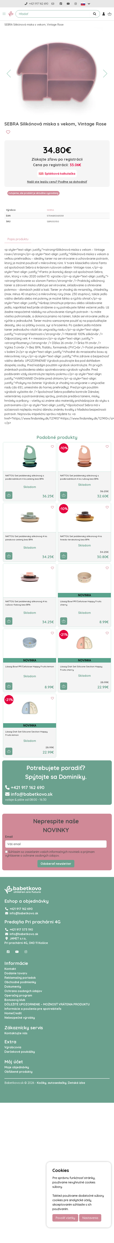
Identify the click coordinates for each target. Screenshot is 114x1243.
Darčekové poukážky (19, 1052)
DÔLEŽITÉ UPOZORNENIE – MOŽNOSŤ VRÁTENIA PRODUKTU (47, 1004)
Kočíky (41, 1083)
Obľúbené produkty (18, 1071)
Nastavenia (90, 1218)
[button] (4, 13)
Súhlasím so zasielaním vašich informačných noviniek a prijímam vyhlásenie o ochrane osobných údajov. (50, 853)
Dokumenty (12, 986)
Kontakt (10, 969)
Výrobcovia (12, 1047)
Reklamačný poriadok (20, 977)
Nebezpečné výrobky (19, 1017)
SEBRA (50, 210)
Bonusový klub (14, 1000)
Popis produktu (17, 239)
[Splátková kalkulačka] (57, 173)
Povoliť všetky (65, 1218)
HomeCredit (13, 1013)
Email (9, 836)
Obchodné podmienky (20, 982)
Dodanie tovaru (15, 973)
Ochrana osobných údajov (23, 991)
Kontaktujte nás (15, 1033)
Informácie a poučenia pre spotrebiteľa (32, 1009)
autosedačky (57, 1083)
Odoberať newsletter (56, 863)
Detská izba (76, 1083)
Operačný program (18, 995)
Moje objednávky (16, 1067)
